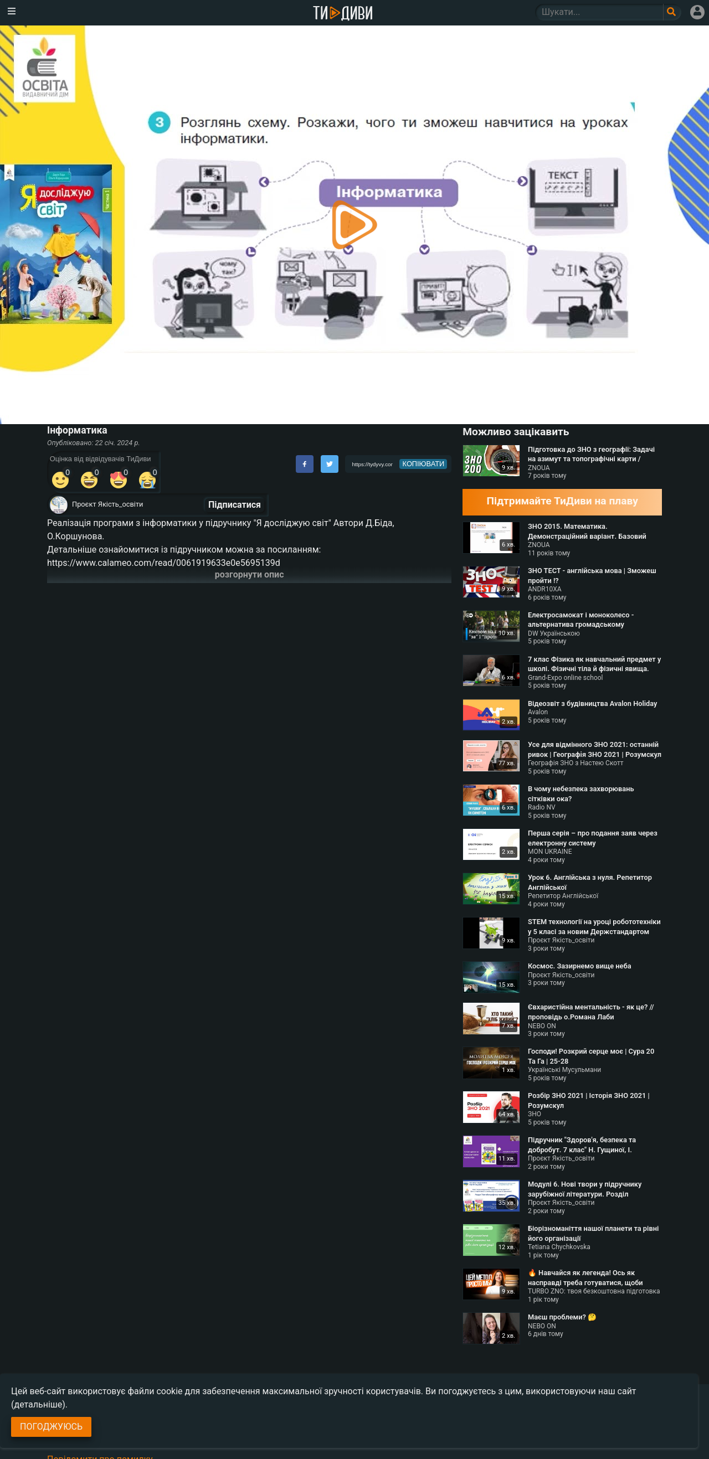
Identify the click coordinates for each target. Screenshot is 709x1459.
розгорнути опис (249, 574)
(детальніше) (38, 1404)
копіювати (424, 464)
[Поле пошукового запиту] (672, 12)
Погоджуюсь (51, 1426)
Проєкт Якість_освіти (107, 504)
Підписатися (234, 504)
